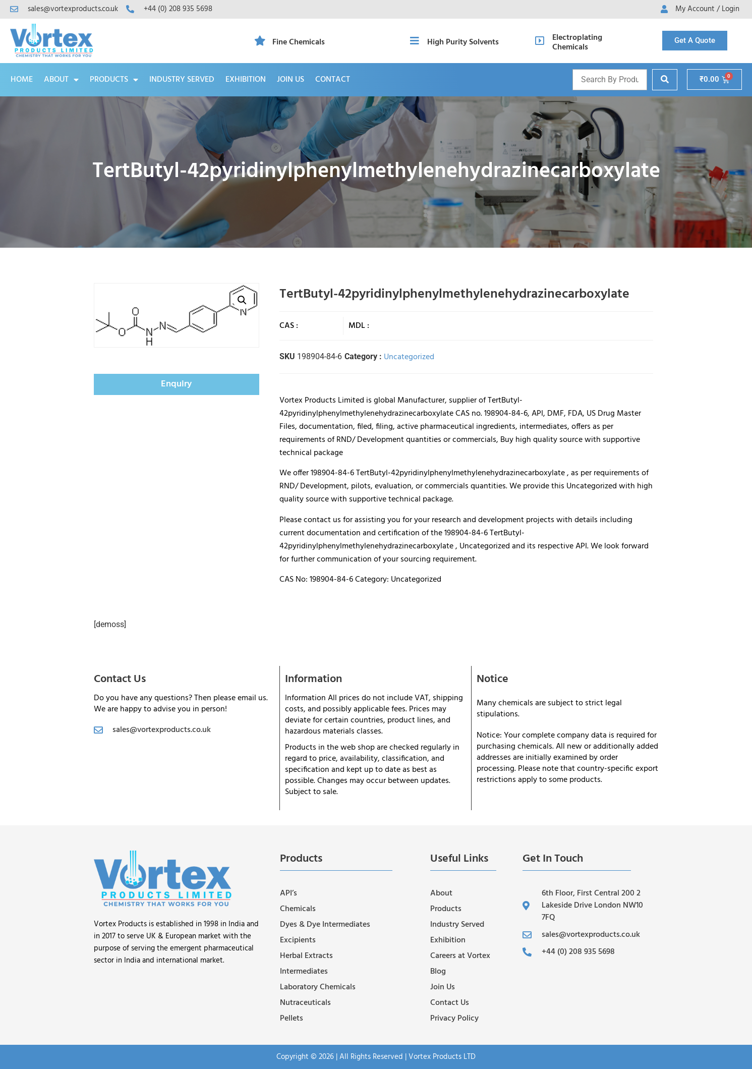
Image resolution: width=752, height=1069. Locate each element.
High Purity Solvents (463, 42)
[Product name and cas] (609, 79)
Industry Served (181, 79)
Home (22, 79)
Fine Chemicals (298, 42)
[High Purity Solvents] (415, 41)
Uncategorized (409, 357)
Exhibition (245, 79)
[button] (242, 300)
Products (114, 80)
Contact (332, 79)
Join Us (290, 79)
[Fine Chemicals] (260, 41)
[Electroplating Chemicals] (540, 41)
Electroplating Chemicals (577, 42)
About (61, 80)
